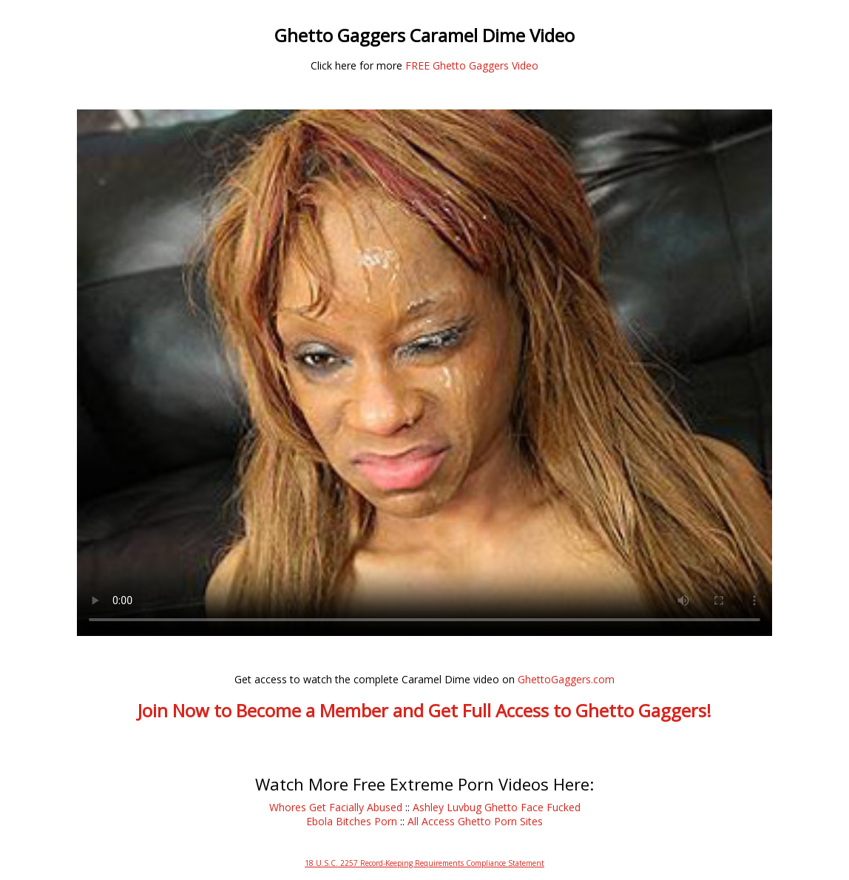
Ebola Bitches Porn (351, 821)
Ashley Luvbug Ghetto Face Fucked (497, 807)
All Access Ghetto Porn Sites (475, 821)
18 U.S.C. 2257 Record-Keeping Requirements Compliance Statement (424, 863)
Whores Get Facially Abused (335, 807)
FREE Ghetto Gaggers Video (471, 65)
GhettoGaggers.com (566, 679)
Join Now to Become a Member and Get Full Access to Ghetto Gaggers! (424, 710)
